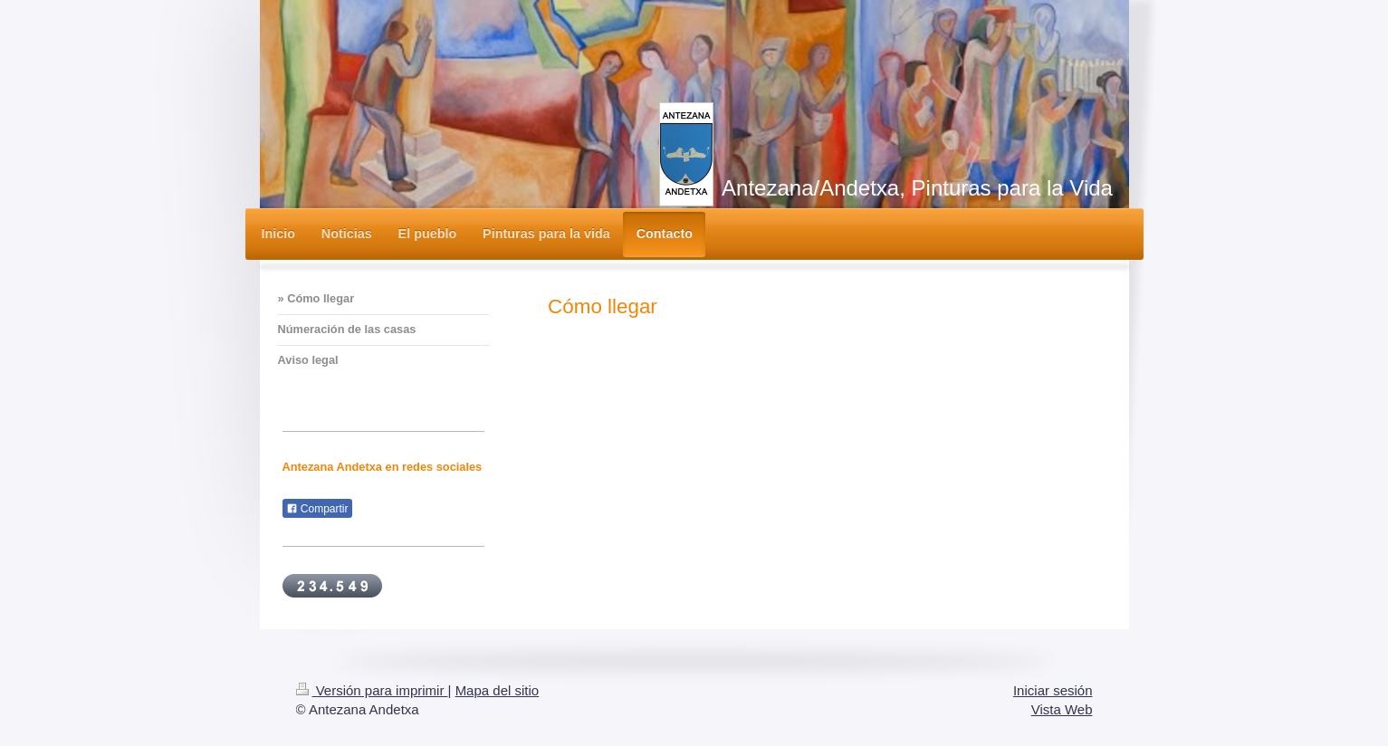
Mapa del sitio (497, 690)
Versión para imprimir (372, 690)
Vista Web (1062, 709)
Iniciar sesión (1053, 690)
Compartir (317, 508)
